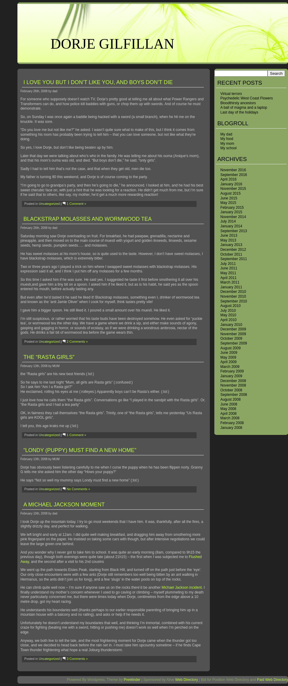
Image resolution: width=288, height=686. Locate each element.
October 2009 (231, 338)
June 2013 (228, 235)
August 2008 (230, 399)
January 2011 (231, 287)
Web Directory (186, 680)
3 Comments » (77, 658)
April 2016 (228, 179)
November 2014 (233, 217)
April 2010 (228, 320)
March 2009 (229, 367)
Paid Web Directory (272, 680)
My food (226, 139)
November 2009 (233, 334)
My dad (226, 134)
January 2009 (231, 376)
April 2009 (228, 362)
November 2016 (233, 170)
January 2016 (231, 184)
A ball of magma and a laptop (243, 107)
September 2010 (233, 301)
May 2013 (228, 240)
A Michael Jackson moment (64, 505)
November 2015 (233, 189)
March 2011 (229, 282)
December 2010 (233, 292)
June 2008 (228, 404)
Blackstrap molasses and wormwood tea (87, 219)
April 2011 (228, 278)
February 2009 (232, 371)
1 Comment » (76, 203)
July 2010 (228, 310)
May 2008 (228, 409)
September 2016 (233, 175)
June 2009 (228, 353)
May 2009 (228, 357)
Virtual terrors (231, 94)
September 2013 (233, 231)
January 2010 (231, 325)
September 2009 (233, 343)
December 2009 (233, 329)
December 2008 (233, 381)
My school (228, 148)
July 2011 (228, 264)
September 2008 (233, 395)
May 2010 (228, 315)
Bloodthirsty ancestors (238, 103)
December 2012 (233, 249)
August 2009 (230, 348)
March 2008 (229, 418)
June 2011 (228, 268)
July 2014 (228, 221)
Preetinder (132, 680)
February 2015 (232, 207)
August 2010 (230, 306)
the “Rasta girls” (49, 357)
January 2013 (231, 245)
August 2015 (230, 193)
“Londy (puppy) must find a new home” (79, 450)
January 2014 (231, 226)
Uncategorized (49, 203)
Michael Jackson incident (182, 587)
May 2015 (228, 203)
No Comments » (78, 489)
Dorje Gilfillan (112, 44)
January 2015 (231, 212)
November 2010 (233, 296)
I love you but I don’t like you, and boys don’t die (98, 82)
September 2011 (233, 259)
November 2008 (233, 385)
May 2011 (228, 273)
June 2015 (228, 198)
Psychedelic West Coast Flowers (246, 98)
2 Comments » (77, 341)
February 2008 (232, 423)
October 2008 (231, 390)
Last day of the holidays (239, 112)
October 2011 (231, 254)
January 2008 (231, 428)
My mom (227, 143)
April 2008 (228, 413)
